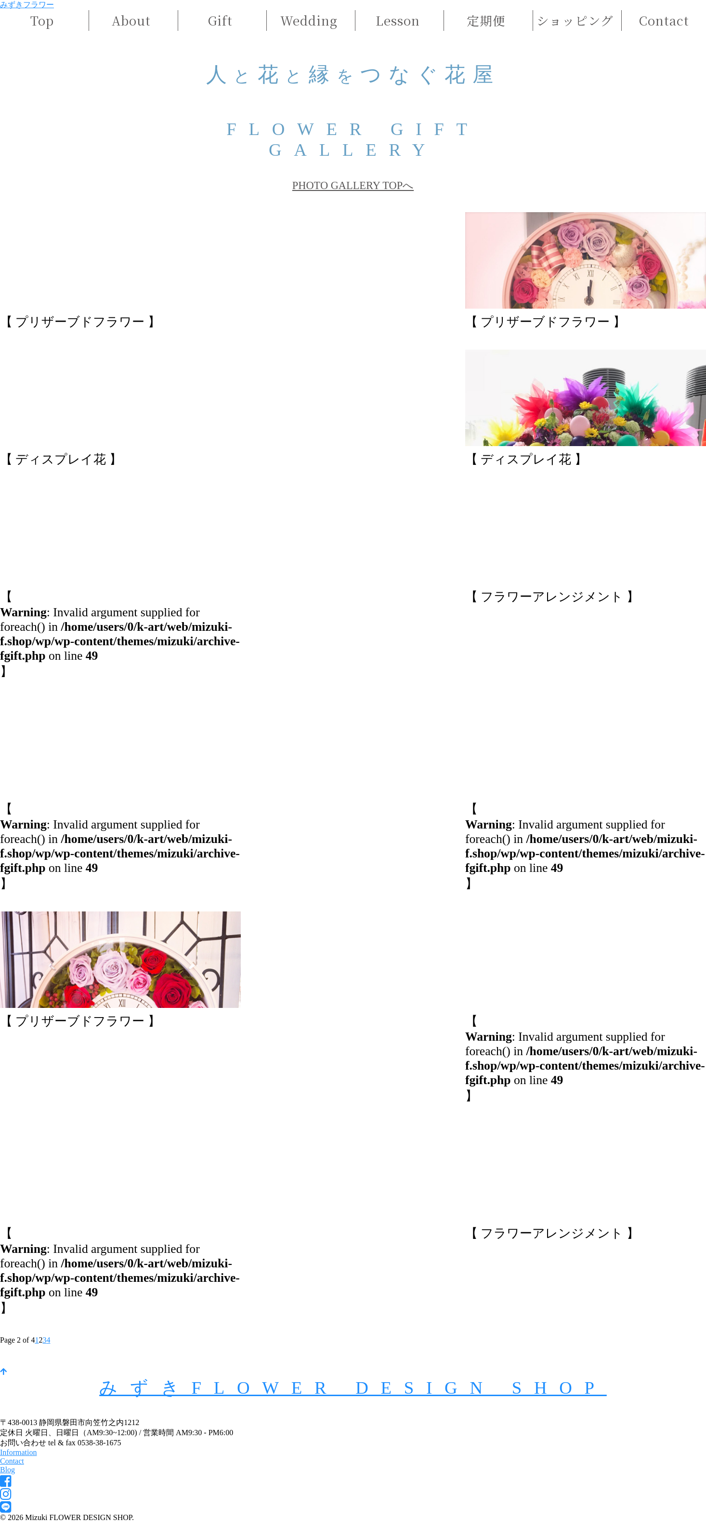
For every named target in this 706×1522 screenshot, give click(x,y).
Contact (664, 20)
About (131, 20)
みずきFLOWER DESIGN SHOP (353, 1388)
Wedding (309, 20)
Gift (220, 20)
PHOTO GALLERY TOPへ (353, 185)
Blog (7, 1470)
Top (42, 20)
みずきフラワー (27, 4)
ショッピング (575, 20)
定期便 (486, 20)
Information (18, 1452)
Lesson (398, 20)
